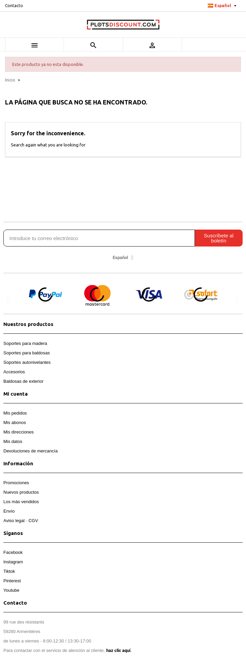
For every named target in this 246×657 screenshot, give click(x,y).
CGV (33, 520)
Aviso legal (14, 520)
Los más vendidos (21, 501)
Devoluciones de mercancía (30, 450)
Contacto (14, 5)
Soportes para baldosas (26, 352)
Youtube (11, 590)
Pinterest (12, 580)
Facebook (13, 552)
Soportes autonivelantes (26, 362)
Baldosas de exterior (23, 381)
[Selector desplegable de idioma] (223, 5)
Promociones (16, 482)
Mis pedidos (15, 413)
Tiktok (9, 571)
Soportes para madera (25, 343)
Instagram (13, 561)
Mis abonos (14, 422)
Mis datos (12, 441)
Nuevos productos (21, 492)
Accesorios (14, 371)
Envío (9, 511)
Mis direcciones (18, 432)
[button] (8, 299)
